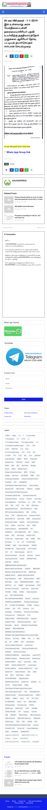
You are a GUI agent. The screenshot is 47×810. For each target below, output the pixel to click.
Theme (16, 807)
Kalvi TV (29, 552)
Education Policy (34, 515)
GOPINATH (8, 532)
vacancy (36, 725)
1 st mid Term (30, 435)
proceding (8, 612)
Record (17, 625)
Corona (21, 499)
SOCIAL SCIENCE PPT (18, 665)
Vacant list (20, 728)
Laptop (37, 555)
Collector (29, 489)
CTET (17, 505)
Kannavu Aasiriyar (11, 555)
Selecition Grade (25, 658)
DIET (36, 509)
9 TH (30, 455)
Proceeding (17, 612)
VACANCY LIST (10, 728)
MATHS (16, 562)
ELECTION (21, 519)
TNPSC (31, 705)
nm (15, 585)
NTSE (38, 585)
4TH (26, 449)
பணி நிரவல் (24, 738)
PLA (14, 608)
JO (11, 552)
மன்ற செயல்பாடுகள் (11, 741)
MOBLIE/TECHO (10, 575)
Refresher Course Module (29, 625)
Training (26, 712)
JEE (6, 552)
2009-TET (15, 449)
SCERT (16, 642)
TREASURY (36, 718)
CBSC (32, 475)
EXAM (13, 525)
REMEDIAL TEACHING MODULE (15, 632)
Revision (7, 638)
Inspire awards (20, 549)
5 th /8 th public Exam (12, 452)
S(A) (38, 638)
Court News (22, 502)
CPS (39, 502)
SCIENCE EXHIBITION (12, 655)
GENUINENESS (23, 529)
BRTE (25, 472)
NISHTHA (8, 585)
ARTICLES (19, 462)
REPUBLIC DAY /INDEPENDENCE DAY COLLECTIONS (21, 635)
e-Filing (34, 512)
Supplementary (24, 678)
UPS (35, 721)
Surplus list (24, 682)
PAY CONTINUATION (16, 595)
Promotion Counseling (31, 612)
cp (29, 502)
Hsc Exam (8, 542)
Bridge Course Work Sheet (13, 472)
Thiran (19, 702)
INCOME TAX (9, 549)
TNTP (27, 708)
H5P (13, 535)
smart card (27, 662)
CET (15, 482)
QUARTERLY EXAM (22, 618)
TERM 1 (38, 695)
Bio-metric (25, 465)
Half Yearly (20, 535)
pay (6, 595)
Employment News (11, 522)
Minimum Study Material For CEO (15, 572)
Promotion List (10, 615)
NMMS (21, 585)
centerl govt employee (12, 479)
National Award (29, 578)
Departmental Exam (11, 509)
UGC (23, 721)
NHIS (37, 582)
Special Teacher (20, 672)
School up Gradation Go (29, 648)
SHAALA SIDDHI (10, 662)
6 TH (28, 452)
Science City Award (20, 652)
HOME (33, 539)
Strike (28, 675)
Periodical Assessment (31, 602)
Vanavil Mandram (32, 728)
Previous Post (8, 227)
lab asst (22, 555)
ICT (23, 542)
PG (6, 605)
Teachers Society (10, 695)
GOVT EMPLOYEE (20, 532)
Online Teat (25, 588)
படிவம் (15, 738)
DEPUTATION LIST (26, 509)
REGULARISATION (18, 628)
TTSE (17, 721)
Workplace (15, 731)
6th (34, 452)
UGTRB (29, 721)
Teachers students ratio (25, 695)
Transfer (34, 712)
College (37, 489)
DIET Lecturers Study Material (14, 512)
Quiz (34, 622)
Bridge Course (22, 469)
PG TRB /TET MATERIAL (17, 605)
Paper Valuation (32, 592)
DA (23, 505)
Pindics (7, 608)
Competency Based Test (12, 495)
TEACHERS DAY (34, 692)
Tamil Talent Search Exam (13, 692)
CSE (12, 505)
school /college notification (13, 645)
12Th (33, 445)
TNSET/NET (19, 708)
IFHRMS (7, 545)
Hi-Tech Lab (9, 539)
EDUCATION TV (10, 519)
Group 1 (36, 532)
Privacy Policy (8, 413)
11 (28, 439)
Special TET (9, 672)
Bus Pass (15, 475)
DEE (27, 505)
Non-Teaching (30, 585)
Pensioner (36, 598)
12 (37, 442)
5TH (23, 452)
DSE (27, 512)
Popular (7, 757)
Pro (32, 608)
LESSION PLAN (31, 558)
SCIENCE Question (11, 658)
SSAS (34, 672)
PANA (15, 592)
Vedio (7, 731)
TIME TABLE (32, 702)
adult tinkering (9, 459)
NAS (19, 578)
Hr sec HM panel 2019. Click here (17, 147)
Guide (7, 535)
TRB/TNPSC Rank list (24, 718)
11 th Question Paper (11, 442)
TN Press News (10, 705)
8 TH (20, 455)
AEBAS (19, 459)
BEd (13, 465)
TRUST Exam (9, 721)
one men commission (12, 588)
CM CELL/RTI (9, 489)
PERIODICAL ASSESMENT (13, 602)
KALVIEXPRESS (19, 180)
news (16, 582)
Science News (25, 655)
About (14, 801)
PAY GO (27, 598)
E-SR (12, 515)
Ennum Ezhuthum (33, 522)
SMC (35, 662)
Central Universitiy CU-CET (30, 479)
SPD (36, 668)
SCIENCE (8, 652)
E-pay (7, 515)
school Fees (28, 645)
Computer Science (11, 499)
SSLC (12, 675)
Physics (36, 605)
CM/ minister (20, 489)
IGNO (14, 545)
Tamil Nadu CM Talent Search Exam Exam (18, 688)
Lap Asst (30, 555)
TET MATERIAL (9, 702)
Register (7, 628)
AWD (33, 462)
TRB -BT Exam (23, 715)
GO (32, 529)
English (22, 522)
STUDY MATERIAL (10, 678)
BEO (18, 465)
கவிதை (7, 738)
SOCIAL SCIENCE (10, 668)
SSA (29, 672)
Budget (7, 475)
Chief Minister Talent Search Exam (16, 485)
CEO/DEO (8, 482)
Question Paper (10, 622)
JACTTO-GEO (32, 549)
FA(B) (34, 525)
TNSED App (9, 708)
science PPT (36, 655)
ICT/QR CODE (31, 542)
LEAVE (22, 558)
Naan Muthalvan (10, 578)
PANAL (8, 51)
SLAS (19, 662)
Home (7, 801)
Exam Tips (21, 525)
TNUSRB (34, 708)
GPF (29, 532)
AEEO (25, 459)
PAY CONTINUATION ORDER (14, 598)
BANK (7, 465)
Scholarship (30, 642)
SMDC (7, 665)
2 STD (7, 449)
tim (25, 702)
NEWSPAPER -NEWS (26, 582)
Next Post (40, 227)
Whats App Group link (17, 152)
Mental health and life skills (13, 568)
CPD (33, 502)
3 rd (21, 449)
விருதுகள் (35, 741)
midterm (27, 568)
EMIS (28, 519)
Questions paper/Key (24, 622)
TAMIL (26, 685)
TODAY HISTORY (10, 712)
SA (6, 642)
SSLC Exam (20, 675)
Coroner (29, 499)
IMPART (34, 545)
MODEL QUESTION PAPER (26, 575)
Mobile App (32, 572)
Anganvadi (33, 459)
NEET (38, 578)
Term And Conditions (30, 413)
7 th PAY (7, 455)
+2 (19, 435)
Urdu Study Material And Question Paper (18, 725)
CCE (38, 475)
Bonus (7, 469)
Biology (33, 465)
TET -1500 (35, 698)
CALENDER (24, 475)
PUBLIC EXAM (9, 618)
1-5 (18, 439)
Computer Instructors (29, 495)
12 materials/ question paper (14, 445)
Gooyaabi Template (34, 807)
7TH (14, 455)
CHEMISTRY (23, 482)
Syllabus (33, 682)
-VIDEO (7, 435)
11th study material (27, 442)
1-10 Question (9, 439)
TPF (19, 712)
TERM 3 (15, 698)
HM (27, 539)
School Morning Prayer (12, 648)
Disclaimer (27, 416)
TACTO (7, 685)
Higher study (19, 539)
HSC (38, 539)
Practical (26, 608)
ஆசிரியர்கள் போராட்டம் (29, 735)
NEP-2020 (8, 582)
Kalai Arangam (19, 552)
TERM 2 (7, 698)
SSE (6, 675)
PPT (19, 608)
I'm (18, 542)
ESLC (6, 525)
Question (34, 618)
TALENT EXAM (17, 685)
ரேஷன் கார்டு (25, 741)
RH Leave (16, 638)
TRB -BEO (13, 715)
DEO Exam (35, 505)
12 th (27, 445)
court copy (37, 499)
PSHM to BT (21, 615)
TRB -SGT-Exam (10, 718)
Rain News (8, 625)
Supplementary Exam (12, 682)
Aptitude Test (9, 462)
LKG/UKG (8, 562)
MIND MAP (36, 568)
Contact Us (7, 416)
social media (32, 665)
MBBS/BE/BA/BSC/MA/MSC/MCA (15, 565)
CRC (6, 505)
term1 (22, 698)
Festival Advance (10, 529)
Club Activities (33, 485)
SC (10, 642)
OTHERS (7, 592)
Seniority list (36, 658)
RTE (29, 638)
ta (39, 682)
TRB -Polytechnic (35, 715)
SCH (22, 642)
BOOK (13, 469)
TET (28, 698)
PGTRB (29, 605)
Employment (36, 519)
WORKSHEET (25, 731)
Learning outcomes (11, 558)
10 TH (23, 439)
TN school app (22, 705)
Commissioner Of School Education (16, 492)
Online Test (34, 588)
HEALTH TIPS (31, 535)
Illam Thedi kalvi (24, 545)
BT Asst (32, 472)
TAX (25, 692)
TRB (6, 715)
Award (27, 462)
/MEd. (14, 435)
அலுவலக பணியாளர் (12, 735)
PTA (28, 615)
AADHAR (37, 455)
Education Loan (22, 515)
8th (25, 455)
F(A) (28, 525)
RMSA (23, 638)
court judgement (10, 502)
